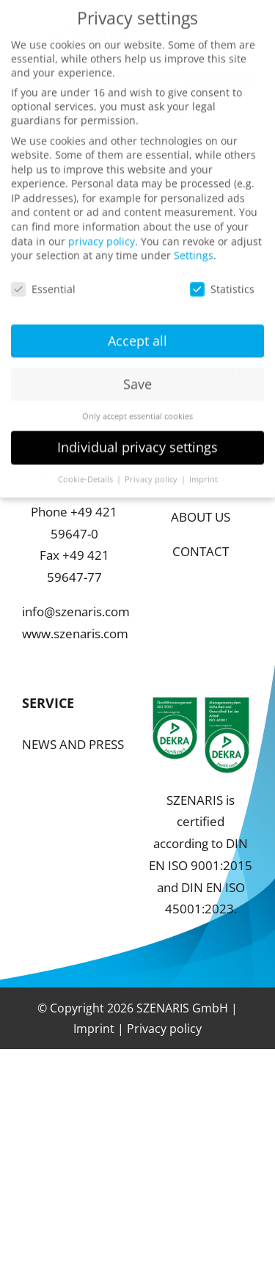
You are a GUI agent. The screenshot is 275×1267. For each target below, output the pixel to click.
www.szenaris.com (75, 633)
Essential (43, 276)
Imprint (93, 1028)
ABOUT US (200, 516)
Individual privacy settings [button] (137, 435)
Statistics (222, 276)
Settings (193, 243)
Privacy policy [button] (152, 467)
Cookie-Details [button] (86, 467)
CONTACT (200, 551)
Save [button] (137, 371)
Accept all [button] (137, 328)
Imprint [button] (203, 467)
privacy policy (101, 228)
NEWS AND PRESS (73, 744)
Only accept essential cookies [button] (137, 403)
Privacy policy (164, 1028)
